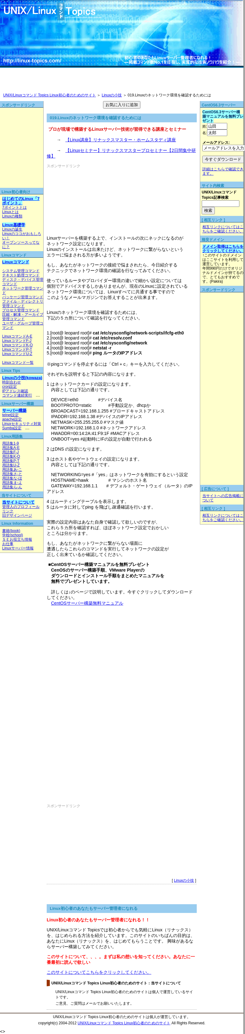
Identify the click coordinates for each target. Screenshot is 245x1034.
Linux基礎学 (13, 224)
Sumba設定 (11, 428)
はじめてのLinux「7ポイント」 (21, 200)
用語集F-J (10, 452)
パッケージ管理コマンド (22, 297)
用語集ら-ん (12, 487)
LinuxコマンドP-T (17, 349)
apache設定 (12, 419)
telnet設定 (10, 415)
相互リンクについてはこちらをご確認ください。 (222, 229)
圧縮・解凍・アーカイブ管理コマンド (22, 316)
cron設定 (9, 386)
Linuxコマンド (15, 262)
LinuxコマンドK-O (17, 345)
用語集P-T (10, 461)
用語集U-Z (11, 465)
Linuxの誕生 (12, 229)
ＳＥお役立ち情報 (17, 539)
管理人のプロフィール (21, 507)
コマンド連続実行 (17, 395)
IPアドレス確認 (15, 391)
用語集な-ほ (12, 478)
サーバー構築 (14, 410)
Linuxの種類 (12, 216)
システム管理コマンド (21, 271)
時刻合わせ (11, 382)
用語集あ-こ (12, 469)
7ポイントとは (14, 207)
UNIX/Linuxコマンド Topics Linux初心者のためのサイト (49, 95)
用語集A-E (11, 448)
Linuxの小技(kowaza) (22, 377)
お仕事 (7, 544)
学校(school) (12, 535)
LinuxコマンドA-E (17, 336)
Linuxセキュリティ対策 (21, 424)
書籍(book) (11, 531)
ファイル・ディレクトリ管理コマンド (22, 303)
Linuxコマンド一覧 (18, 362)
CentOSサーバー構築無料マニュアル (87, 603)
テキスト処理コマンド (21, 275)
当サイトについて (18, 502)
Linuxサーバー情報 (18, 548)
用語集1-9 (10, 443)
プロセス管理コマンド (21, 310)
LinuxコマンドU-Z (17, 354)
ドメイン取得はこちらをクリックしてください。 (222, 248)
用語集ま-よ (12, 482)
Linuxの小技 (112, 95)
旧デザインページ (17, 515)
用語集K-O (11, 456)
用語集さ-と (12, 474)
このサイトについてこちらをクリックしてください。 (99, 972)
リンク (7, 511)
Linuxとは (10, 212)
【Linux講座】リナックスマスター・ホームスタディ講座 (120, 139)
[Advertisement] (82, 200)
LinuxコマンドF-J (16, 341)
